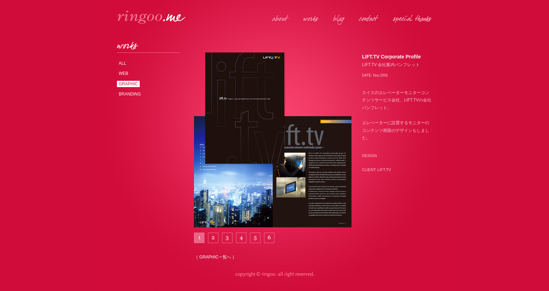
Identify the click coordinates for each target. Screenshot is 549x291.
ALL (122, 63)
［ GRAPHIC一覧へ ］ (215, 257)
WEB (123, 73)
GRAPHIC (128, 83)
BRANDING (130, 94)
